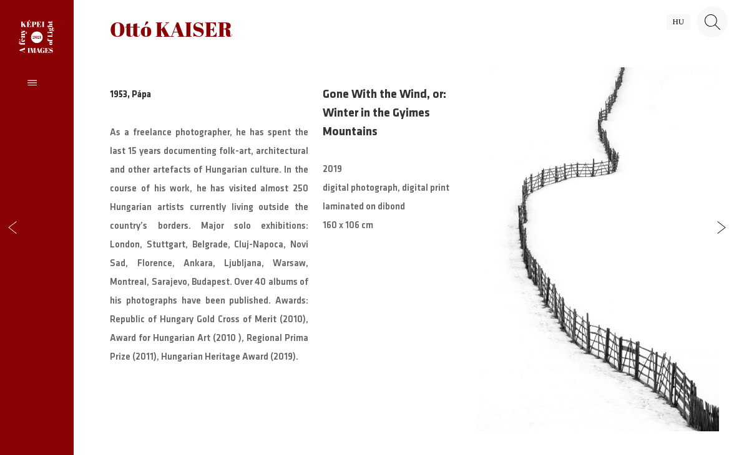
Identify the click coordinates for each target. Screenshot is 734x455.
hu (678, 21)
